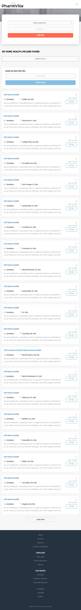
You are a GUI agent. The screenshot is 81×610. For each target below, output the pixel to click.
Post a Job (40, 557)
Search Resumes (40, 561)
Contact (40, 539)
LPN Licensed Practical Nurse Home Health (22, 350)
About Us (40, 543)
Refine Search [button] (40, 59)
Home (40, 535)
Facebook (40, 589)
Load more (41, 519)
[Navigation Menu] (77, 4)
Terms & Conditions (40, 547)
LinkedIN (40, 593)
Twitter (40, 597)
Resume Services (40, 579)
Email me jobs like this (15, 71)
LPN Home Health (11, 95)
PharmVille (48, 606)
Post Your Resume (40, 583)
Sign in (40, 565)
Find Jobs (40, 35)
